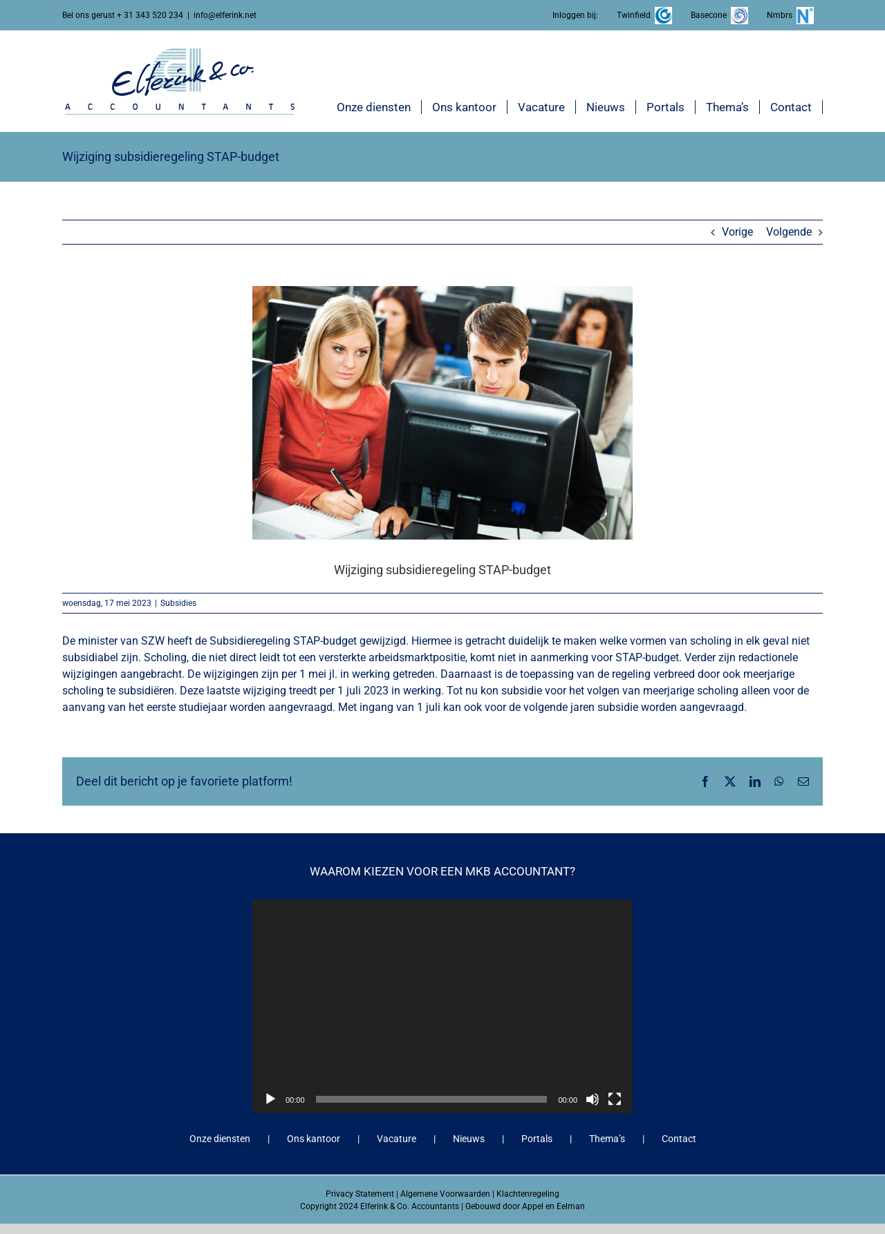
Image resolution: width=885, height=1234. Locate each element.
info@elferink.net (225, 15)
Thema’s (607, 1138)
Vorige (737, 231)
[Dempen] (592, 1099)
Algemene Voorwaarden (445, 1194)
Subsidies (178, 603)
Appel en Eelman (553, 1206)
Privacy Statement (360, 1194)
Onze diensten (219, 1138)
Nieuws (469, 1138)
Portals (536, 1138)
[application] (442, 1006)
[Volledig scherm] (615, 1099)
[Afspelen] (270, 1099)
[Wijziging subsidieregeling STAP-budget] (442, 412)
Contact (679, 1138)
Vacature (396, 1138)
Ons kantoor (313, 1138)
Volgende (789, 231)
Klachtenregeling (527, 1194)
